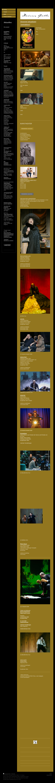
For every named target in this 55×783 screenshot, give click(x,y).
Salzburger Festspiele (8, 94)
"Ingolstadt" (6, 90)
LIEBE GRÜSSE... (24, 179)
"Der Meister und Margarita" (7, 151)
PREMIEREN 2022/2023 (26, 194)
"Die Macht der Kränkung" (7, 61)
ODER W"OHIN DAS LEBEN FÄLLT (28, 180)
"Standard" (6, 239)
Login (50, 773)
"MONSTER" (6, 99)
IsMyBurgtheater (7, 178)
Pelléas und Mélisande (6, 127)
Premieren (6, 162)
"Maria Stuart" (7, 115)
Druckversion (7, 773)
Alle (4, 161)
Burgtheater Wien (8, 164)
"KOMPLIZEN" (7, 105)
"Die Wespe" (6, 46)
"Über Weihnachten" (8, 214)
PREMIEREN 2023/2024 (26, 128)
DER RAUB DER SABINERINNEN (28, 198)
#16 (13, 171)
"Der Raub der (7, 68)
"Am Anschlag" (7, 58)
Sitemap (13, 773)
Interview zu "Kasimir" (8, 240)
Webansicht (49, 775)
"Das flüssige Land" (8, 75)
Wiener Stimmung (8, 171)
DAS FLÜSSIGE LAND (25, 256)
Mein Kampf (6, 138)
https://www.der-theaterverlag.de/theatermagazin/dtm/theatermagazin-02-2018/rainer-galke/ (8, 235)
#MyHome (6, 177)
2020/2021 (6, 163)
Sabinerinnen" (7, 69)
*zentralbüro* (25, 24)
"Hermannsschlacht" (8, 192)
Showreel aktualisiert (28, 22)
